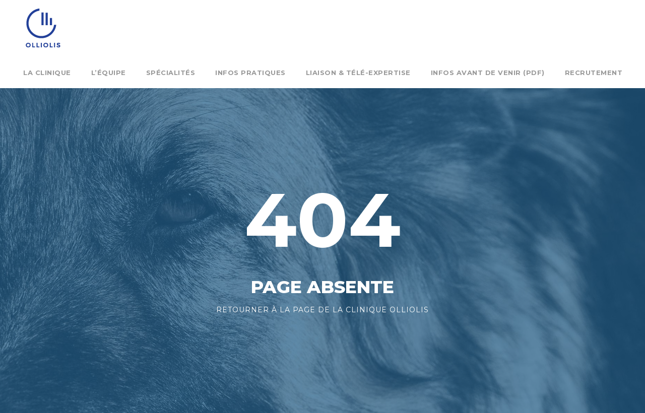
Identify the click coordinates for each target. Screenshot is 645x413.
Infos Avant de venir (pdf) (488, 72)
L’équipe (108, 72)
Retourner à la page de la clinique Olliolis (322, 309)
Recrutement (594, 72)
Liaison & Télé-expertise (358, 72)
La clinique (47, 72)
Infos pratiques (250, 72)
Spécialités (171, 72)
